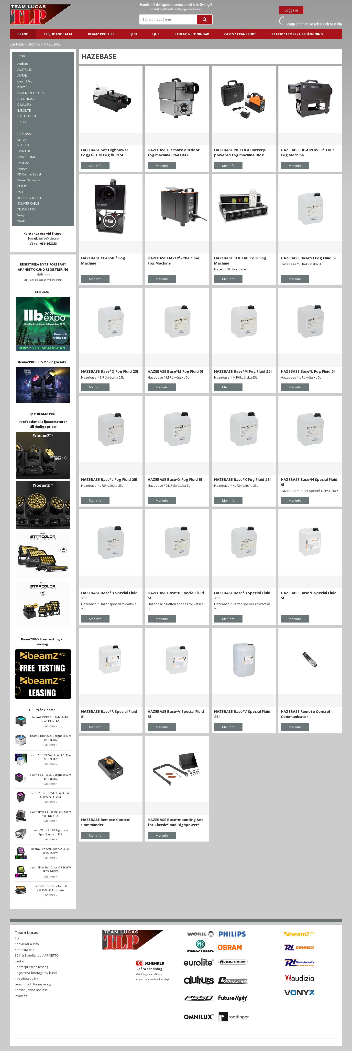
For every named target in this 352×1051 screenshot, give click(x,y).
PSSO (20, 192)
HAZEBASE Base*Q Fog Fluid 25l (109, 371)
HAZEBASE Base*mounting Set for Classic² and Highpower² (175, 822)
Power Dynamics (28, 180)
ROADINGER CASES (30, 198)
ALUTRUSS (24, 70)
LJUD (133, 34)
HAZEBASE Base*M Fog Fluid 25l (243, 371)
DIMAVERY (24, 105)
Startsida (17, 44)
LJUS (155, 34)
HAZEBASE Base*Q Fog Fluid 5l (308, 257)
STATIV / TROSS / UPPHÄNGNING (297, 34)
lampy (21, 140)
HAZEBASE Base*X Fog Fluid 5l (175, 479)
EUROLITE (24, 110)
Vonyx (21, 215)
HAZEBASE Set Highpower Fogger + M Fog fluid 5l (104, 152)
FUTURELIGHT (26, 116)
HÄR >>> (43, 274)
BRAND (23, 34)
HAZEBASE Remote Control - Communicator (306, 714)
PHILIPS (22, 186)
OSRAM (22, 169)
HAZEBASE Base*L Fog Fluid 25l (109, 479)
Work (21, 221)
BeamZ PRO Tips (101, 34)
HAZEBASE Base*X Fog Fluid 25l (242, 479)
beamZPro (24, 81)
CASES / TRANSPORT (240, 34)
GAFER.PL (23, 122)
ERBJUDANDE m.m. (58, 34)
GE (19, 128)
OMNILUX (24, 151)
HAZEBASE (52, 44)
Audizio (22, 64)
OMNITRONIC (26, 157)
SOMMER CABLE (28, 203)
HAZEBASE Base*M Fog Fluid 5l (175, 371)
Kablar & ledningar (192, 34)
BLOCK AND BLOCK (30, 93)
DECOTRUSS (25, 99)
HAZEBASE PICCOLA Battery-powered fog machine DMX (240, 152)
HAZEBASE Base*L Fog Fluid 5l (308, 371)
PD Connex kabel (29, 174)
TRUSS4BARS (26, 209)
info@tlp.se (49, 238)
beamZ (22, 87)
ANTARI (22, 75)
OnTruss (23, 163)
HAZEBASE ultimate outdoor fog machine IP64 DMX (174, 152)
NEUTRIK (23, 145)
